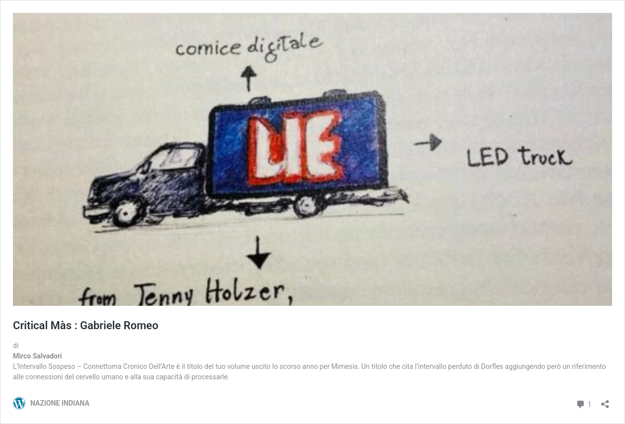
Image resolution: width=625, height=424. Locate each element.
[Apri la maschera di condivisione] (605, 401)
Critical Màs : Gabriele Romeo (85, 325)
